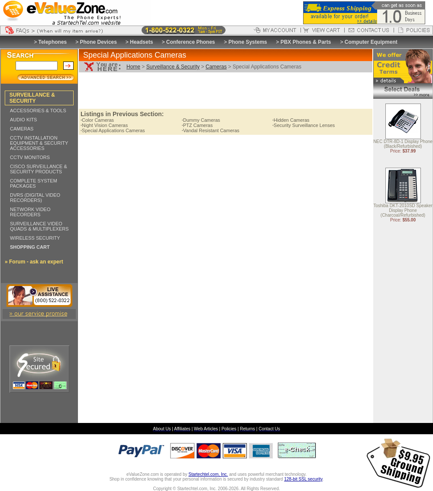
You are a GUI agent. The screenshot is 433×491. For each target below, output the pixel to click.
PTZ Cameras (197, 125)
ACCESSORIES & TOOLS (38, 110)
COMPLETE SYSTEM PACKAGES (33, 183)
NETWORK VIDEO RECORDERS (30, 212)
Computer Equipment (371, 42)
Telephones (53, 42)
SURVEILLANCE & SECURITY (32, 98)
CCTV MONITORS (30, 157)
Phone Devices (98, 42)
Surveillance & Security (173, 67)
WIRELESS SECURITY (35, 238)
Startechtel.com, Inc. (208, 474)
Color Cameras (97, 120)
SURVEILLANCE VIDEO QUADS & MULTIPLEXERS (39, 226)
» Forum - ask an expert (34, 262)
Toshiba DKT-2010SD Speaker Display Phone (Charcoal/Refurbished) (402, 210)
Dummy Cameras (201, 120)
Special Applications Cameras (113, 130)
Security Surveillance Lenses (303, 125)
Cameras (216, 67)
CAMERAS (21, 128)
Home (133, 67)
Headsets (141, 42)
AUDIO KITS (23, 119)
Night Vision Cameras (104, 125)
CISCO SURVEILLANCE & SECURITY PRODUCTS (38, 169)
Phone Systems (247, 42)
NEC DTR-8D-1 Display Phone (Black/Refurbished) (403, 144)
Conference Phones (190, 42)
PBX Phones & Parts (306, 42)
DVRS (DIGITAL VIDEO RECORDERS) (35, 197)
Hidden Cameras (291, 120)
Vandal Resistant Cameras (210, 130)
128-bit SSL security (303, 479)
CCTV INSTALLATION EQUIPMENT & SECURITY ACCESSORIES (39, 143)
